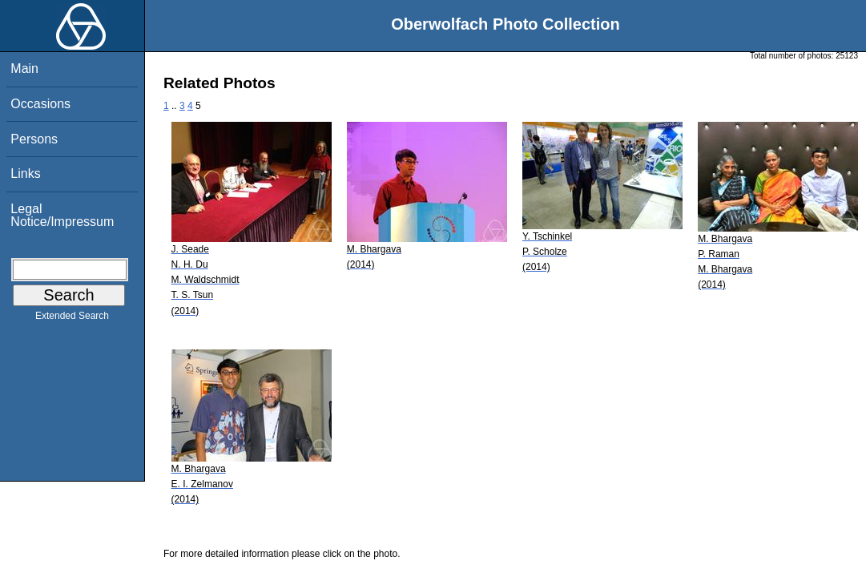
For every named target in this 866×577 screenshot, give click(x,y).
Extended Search (72, 319)
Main (24, 68)
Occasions (40, 104)
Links (25, 173)
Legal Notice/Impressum (62, 215)
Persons (34, 139)
